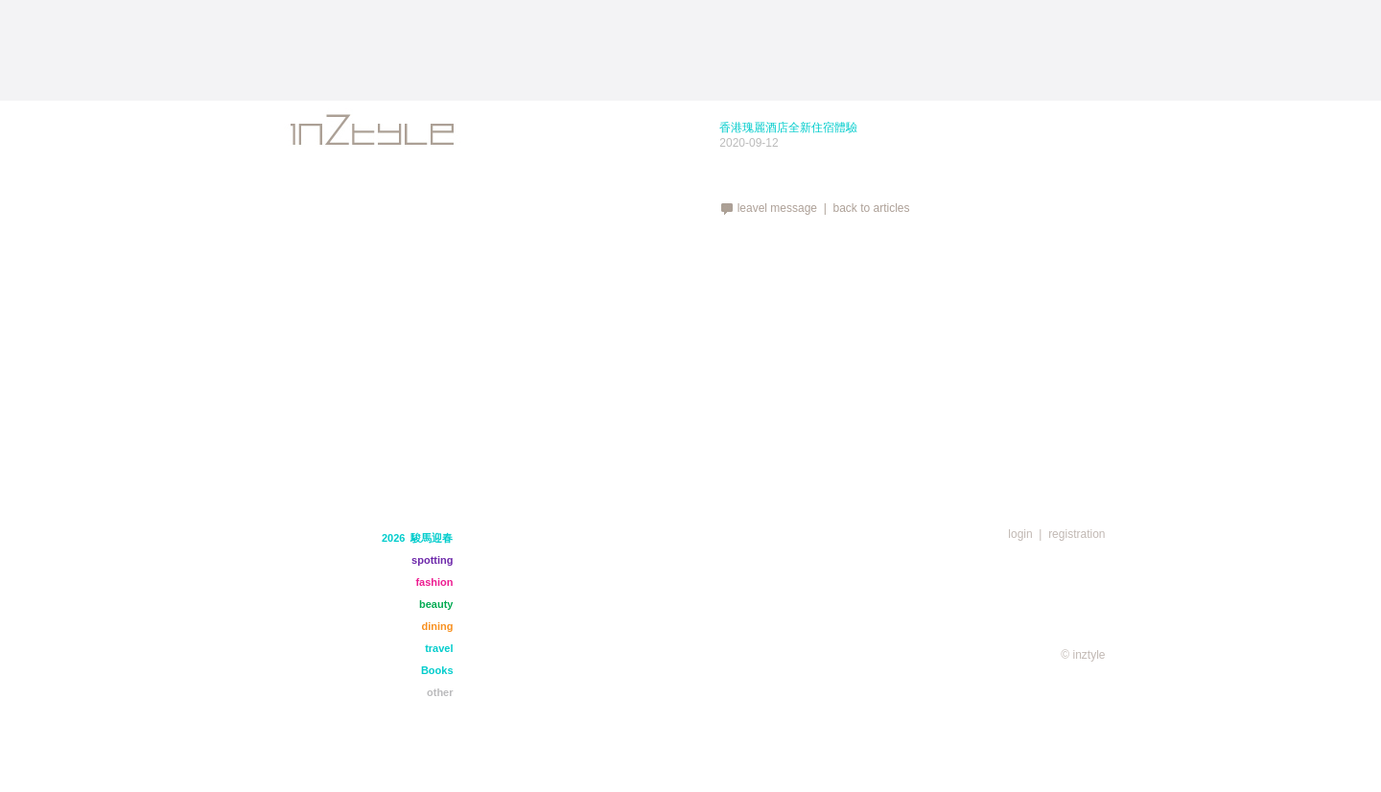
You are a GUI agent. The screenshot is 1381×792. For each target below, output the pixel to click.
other (440, 692)
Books (437, 670)
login (1020, 534)
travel (439, 648)
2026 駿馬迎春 (418, 538)
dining (438, 626)
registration (1076, 534)
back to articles (870, 208)
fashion (434, 582)
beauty (436, 604)
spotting (432, 560)
